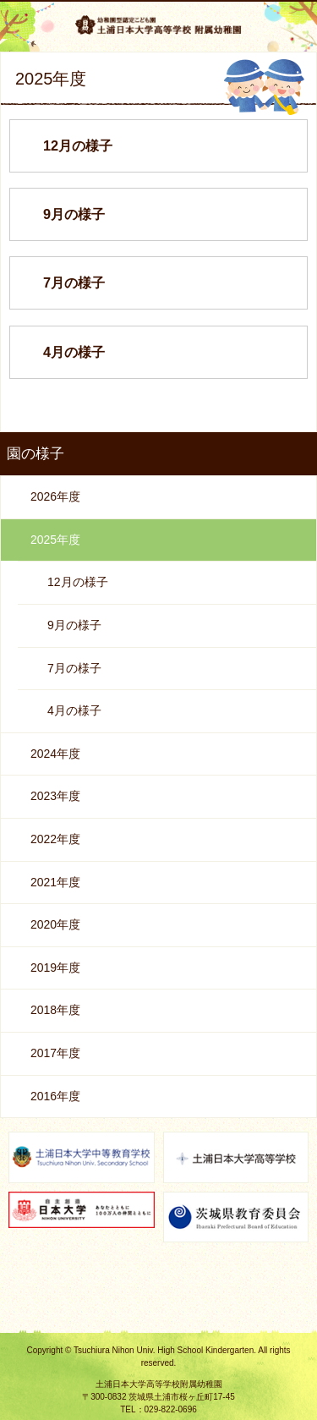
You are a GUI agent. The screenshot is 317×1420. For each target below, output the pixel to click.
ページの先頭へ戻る (159, 1313)
